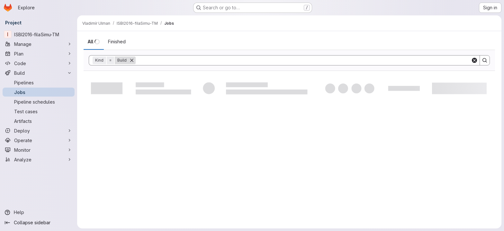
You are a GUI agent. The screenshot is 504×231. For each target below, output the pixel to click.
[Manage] (39, 43)
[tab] (94, 42)
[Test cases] (39, 111)
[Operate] (39, 140)
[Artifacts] (39, 120)
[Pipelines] (39, 82)
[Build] (39, 72)
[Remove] (132, 60)
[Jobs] (39, 92)
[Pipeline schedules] (39, 101)
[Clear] (474, 60)
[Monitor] (39, 149)
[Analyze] (39, 159)
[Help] (39, 212)
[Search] (303, 60)
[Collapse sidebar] (39, 222)
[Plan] (39, 53)
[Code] (39, 63)
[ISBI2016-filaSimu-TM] (39, 34)
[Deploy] (39, 130)
